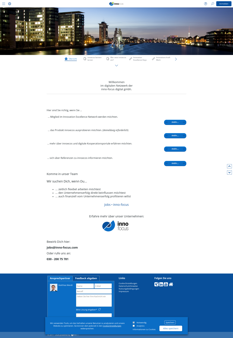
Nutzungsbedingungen (129, 288)
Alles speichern (170, 328)
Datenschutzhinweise (128, 286)
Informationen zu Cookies (144, 329)
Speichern (170, 322)
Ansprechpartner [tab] (60, 278)
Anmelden (223, 3)
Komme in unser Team (62, 174)
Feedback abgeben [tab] (86, 278)
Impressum (124, 291)
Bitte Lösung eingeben (86, 309)
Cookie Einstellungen (112, 325)
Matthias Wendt (61, 287)
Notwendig (141, 322)
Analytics (140, 325)
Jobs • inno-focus (116, 205)
